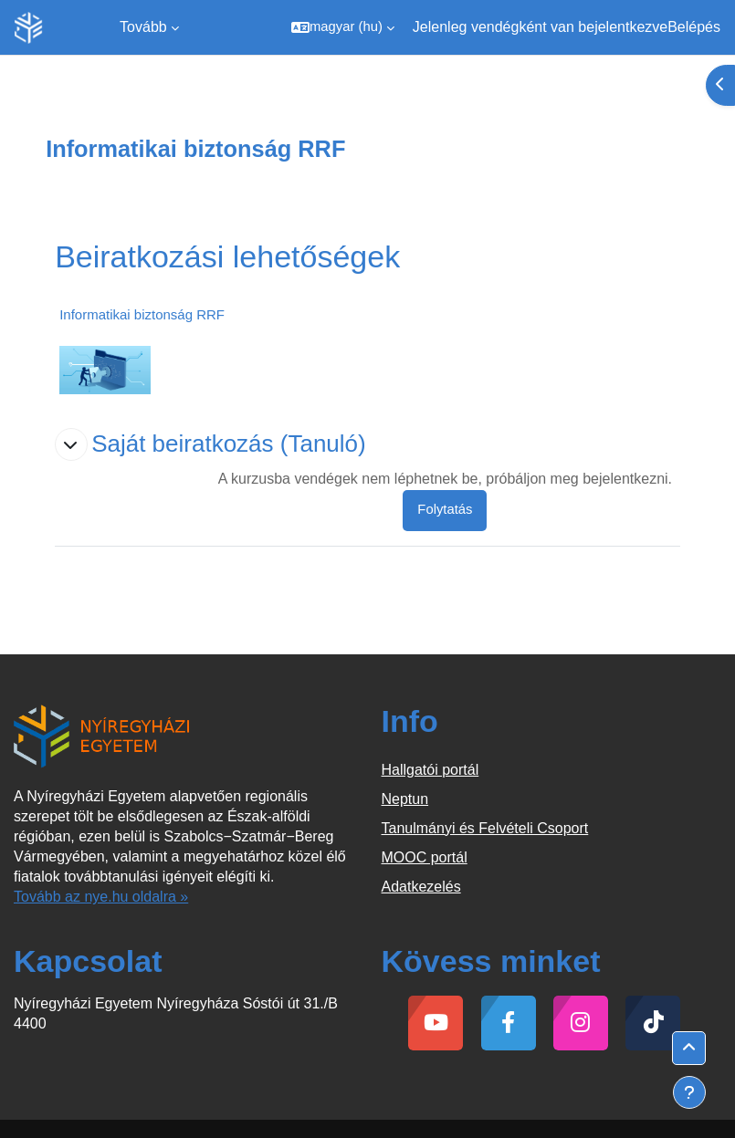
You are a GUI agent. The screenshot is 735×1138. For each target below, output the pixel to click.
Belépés (693, 27)
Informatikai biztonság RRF (142, 314)
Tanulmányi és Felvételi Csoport (485, 828)
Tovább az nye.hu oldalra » (101, 896)
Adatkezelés (421, 886)
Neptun (405, 799)
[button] (342, 27)
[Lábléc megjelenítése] (689, 1092)
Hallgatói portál (430, 770)
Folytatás (444, 509)
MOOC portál (424, 857)
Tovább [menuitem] (143, 27)
